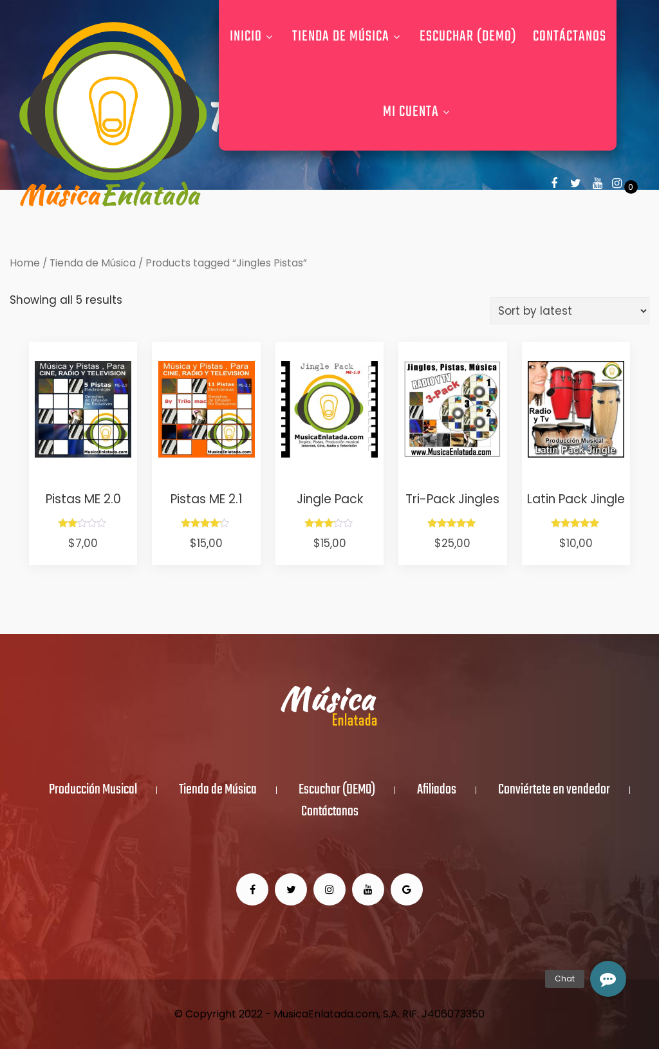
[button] (608, 979)
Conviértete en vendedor (554, 790)
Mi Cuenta (418, 112)
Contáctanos (569, 36)
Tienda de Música (348, 36)
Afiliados (436, 790)
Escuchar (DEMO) (468, 36)
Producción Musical (93, 790)
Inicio (253, 36)
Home (25, 263)
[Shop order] (569, 310)
